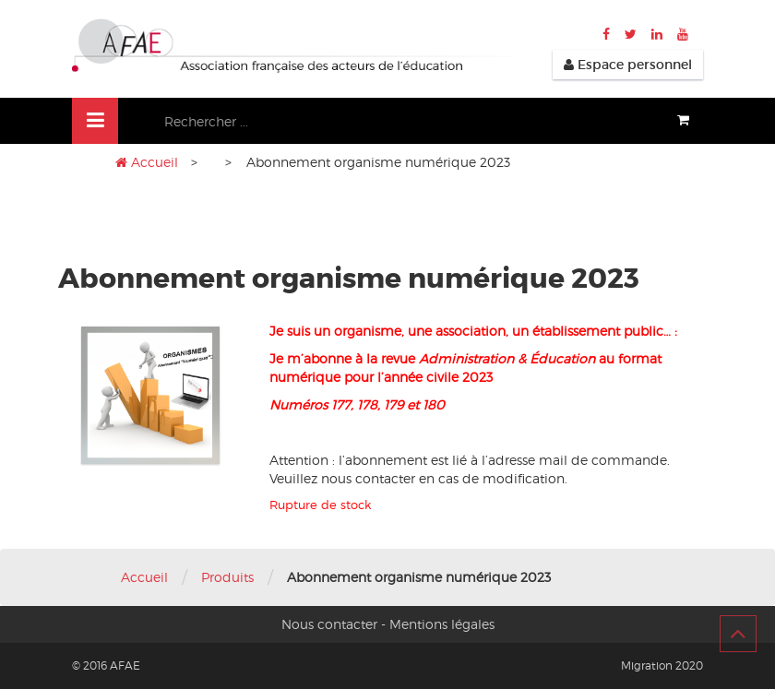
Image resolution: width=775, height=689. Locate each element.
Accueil (154, 162)
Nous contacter (329, 624)
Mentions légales (442, 624)
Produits (227, 577)
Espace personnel (628, 64)
